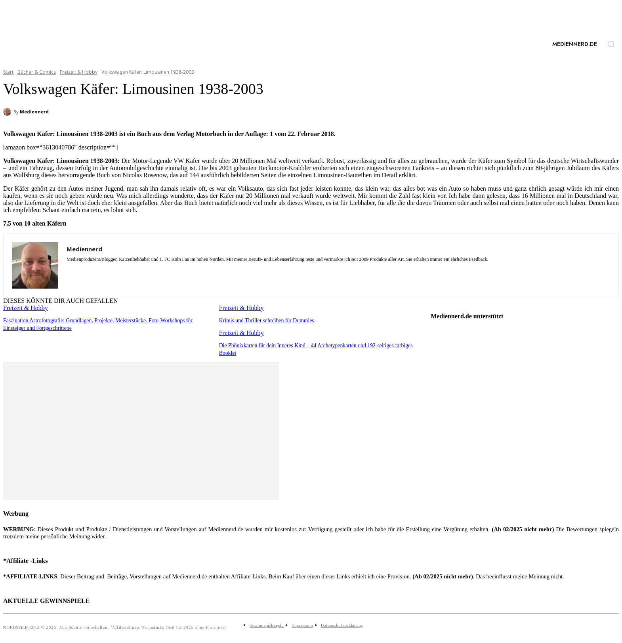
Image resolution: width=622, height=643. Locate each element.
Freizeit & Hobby (78, 72)
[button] (611, 44)
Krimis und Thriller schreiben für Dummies (264, 320)
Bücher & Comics (36, 72)
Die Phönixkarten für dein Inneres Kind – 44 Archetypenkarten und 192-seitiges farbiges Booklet (319, 345)
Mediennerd (34, 112)
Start (8, 72)
